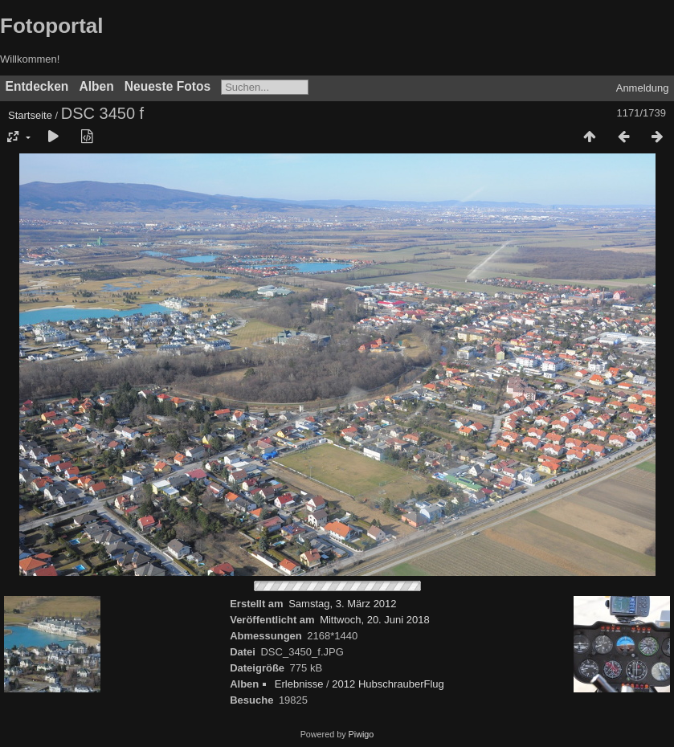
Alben (96, 86)
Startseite (30, 115)
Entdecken (37, 86)
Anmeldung (642, 88)
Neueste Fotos (167, 86)
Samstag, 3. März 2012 (342, 604)
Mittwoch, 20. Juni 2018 (375, 620)
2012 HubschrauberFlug (387, 684)
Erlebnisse (299, 684)
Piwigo (361, 734)
